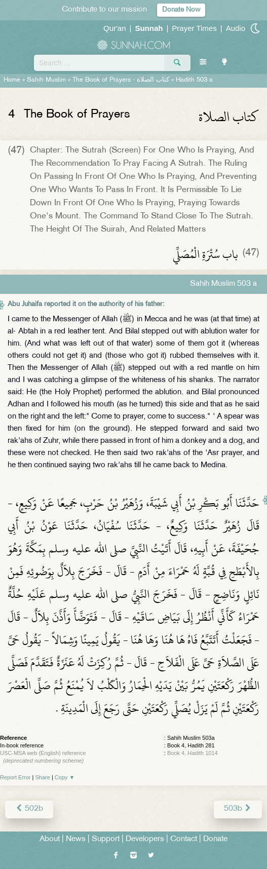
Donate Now (181, 10)
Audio (235, 28)
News (76, 839)
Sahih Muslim (46, 80)
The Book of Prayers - (120, 80)
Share (42, 777)
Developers (145, 839)
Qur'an (114, 28)
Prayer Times (194, 28)
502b (29, 809)
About (50, 839)
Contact (183, 839)
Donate (215, 839)
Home (12, 80)
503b (238, 809)
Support (106, 839)
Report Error (15, 777)
